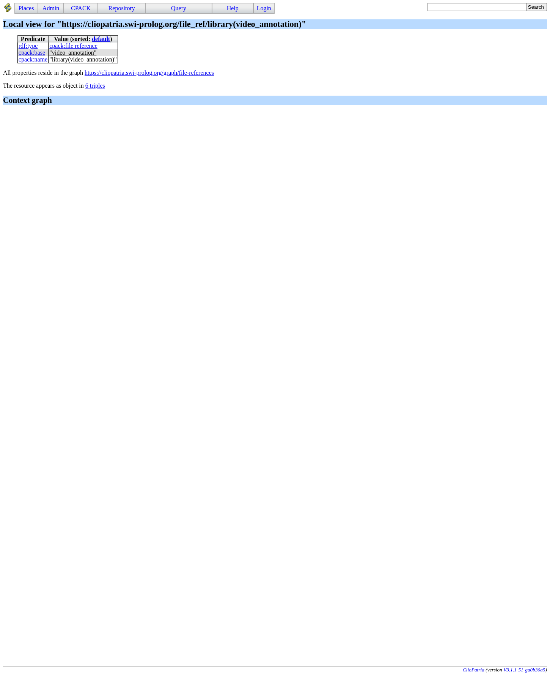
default (101, 39)
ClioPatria (473, 670)
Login (264, 8)
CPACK (81, 8)
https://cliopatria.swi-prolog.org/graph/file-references (149, 72)
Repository (121, 8)
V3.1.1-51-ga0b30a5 (524, 670)
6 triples (95, 85)
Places (26, 8)
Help (233, 8)
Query (178, 8)
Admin (50, 8)
